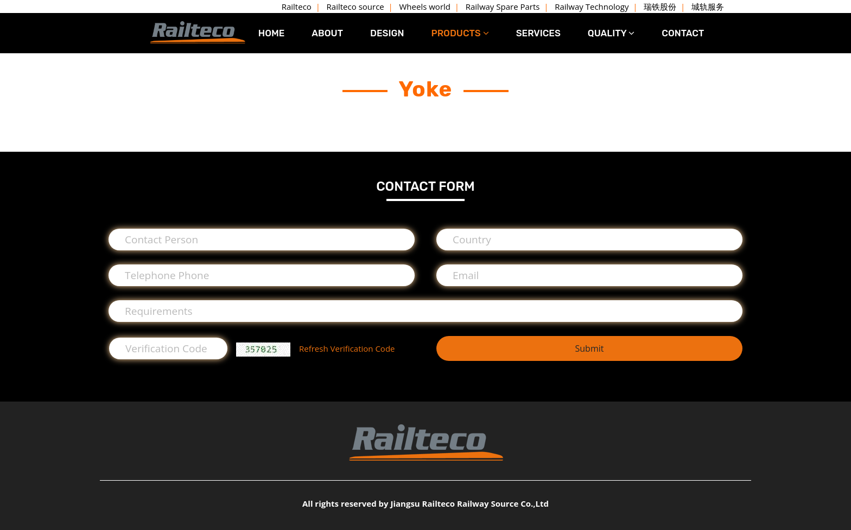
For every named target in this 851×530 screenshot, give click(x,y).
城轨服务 (707, 6)
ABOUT (327, 33)
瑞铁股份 (660, 6)
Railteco (297, 6)
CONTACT (683, 33)
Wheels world (424, 6)
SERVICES (538, 33)
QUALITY (611, 33)
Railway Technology (591, 6)
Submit (589, 348)
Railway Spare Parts (503, 6)
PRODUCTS (459, 33)
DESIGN (387, 33)
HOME (271, 33)
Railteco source (355, 6)
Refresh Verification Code (347, 348)
